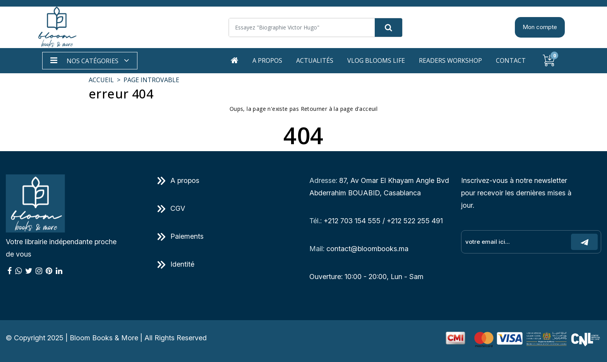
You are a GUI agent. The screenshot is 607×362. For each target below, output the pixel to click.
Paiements (181, 236)
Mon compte (540, 27)
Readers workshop (450, 60)
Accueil (101, 80)
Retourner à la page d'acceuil (339, 108)
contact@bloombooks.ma (367, 249)
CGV (171, 208)
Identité (176, 264)
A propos (267, 60)
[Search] (315, 27)
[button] (89, 60)
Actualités (314, 60)
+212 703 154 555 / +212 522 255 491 (383, 221)
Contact (511, 60)
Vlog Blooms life (376, 60)
